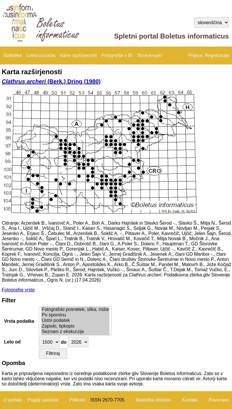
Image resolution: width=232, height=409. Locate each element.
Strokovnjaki (149, 55)
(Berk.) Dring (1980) (51, 81)
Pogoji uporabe (43, 399)
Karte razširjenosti (78, 55)
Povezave (219, 399)
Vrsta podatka (19, 321)
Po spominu (75, 315)
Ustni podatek (75, 320)
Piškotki (77, 399)
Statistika (12, 55)
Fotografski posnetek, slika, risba (75, 309)
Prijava (195, 55)
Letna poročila (41, 55)
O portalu (12, 399)
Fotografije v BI (116, 55)
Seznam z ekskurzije (75, 332)
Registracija (217, 55)
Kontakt (190, 399)
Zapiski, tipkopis (75, 326)
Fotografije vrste (18, 289)
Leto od (12, 341)
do (63, 342)
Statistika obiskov (153, 399)
